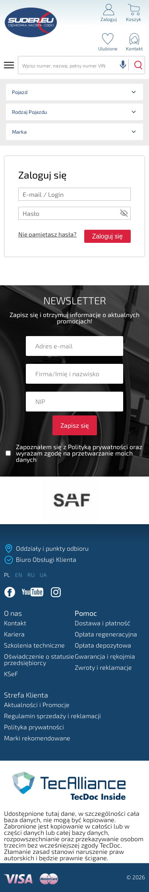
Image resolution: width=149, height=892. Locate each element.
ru (31, 574)
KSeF (11, 673)
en (19, 574)
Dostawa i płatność (102, 623)
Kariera (14, 634)
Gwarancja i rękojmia (105, 656)
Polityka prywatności (34, 727)
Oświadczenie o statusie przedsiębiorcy (39, 659)
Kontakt (15, 623)
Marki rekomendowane (37, 738)
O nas (13, 613)
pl (7, 574)
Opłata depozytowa (103, 645)
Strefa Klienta (26, 695)
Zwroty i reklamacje (103, 667)
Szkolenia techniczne (34, 645)
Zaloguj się (107, 236)
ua (43, 574)
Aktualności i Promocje (37, 704)
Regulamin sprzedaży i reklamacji (52, 715)
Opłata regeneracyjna (106, 634)
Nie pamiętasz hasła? (47, 234)
